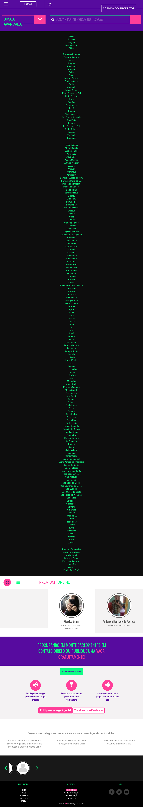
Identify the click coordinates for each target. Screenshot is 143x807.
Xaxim (71, 539)
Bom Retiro (71, 202)
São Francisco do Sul (71, 471)
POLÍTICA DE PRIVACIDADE (71, 793)
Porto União (71, 423)
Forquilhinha (71, 270)
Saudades (71, 498)
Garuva (71, 279)
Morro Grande (71, 390)
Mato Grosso (71, 96)
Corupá (71, 249)
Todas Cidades (71, 145)
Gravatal (71, 291)
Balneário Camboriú (71, 184)
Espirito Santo (71, 81)
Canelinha (71, 225)
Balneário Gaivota (71, 187)
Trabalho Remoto (71, 57)
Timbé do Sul (71, 516)
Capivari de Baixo (71, 231)
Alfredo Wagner (71, 163)
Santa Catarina (71, 129)
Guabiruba (71, 294)
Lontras (71, 372)
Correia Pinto (71, 246)
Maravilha (71, 381)
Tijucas (71, 512)
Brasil (71, 36)
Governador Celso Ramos (71, 285)
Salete (71, 447)
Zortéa (71, 542)
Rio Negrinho (71, 441)
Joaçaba (71, 354)
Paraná (71, 111)
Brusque (71, 211)
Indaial (71, 324)
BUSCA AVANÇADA (13, 20)
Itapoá (71, 339)
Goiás (71, 84)
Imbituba (71, 318)
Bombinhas (71, 205)
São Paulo (71, 135)
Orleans (71, 399)
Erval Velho (71, 264)
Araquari (71, 169)
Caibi (71, 217)
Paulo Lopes (71, 405)
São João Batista (71, 474)
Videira (71, 533)
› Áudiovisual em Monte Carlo (71, 740)
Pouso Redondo (71, 426)
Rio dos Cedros (71, 438)
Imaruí (71, 315)
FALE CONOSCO (71, 798)
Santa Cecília (71, 456)
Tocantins (71, 138)
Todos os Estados (71, 54)
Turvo (71, 528)
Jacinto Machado (71, 345)
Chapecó (71, 237)
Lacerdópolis (71, 360)
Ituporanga (71, 342)
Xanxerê (71, 536)
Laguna (71, 366)
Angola (71, 42)
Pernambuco (71, 105)
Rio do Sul (71, 435)
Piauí (71, 108)
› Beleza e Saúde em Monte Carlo (119, 740)
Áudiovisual (71, 555)
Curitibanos (71, 258)
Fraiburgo (71, 273)
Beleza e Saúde (71, 558)
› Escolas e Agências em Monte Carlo (24, 743)
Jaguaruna (71, 348)
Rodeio (71, 444)
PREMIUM (47, 582)
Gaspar (71, 282)
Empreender (80, 804)
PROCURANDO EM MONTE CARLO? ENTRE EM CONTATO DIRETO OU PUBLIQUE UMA (71, 651)
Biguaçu (71, 196)
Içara (71, 309)
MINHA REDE (24, 798)
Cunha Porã (71, 255)
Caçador (71, 213)
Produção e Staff (71, 570)
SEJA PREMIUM (71, 790)
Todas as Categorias (71, 549)
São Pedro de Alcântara (71, 495)
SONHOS (23, 801)
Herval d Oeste (71, 303)
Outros (71, 567)
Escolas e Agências (71, 561)
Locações (71, 564)
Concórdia (71, 243)
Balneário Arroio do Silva (71, 178)
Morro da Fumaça (71, 387)
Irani (71, 327)
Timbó (71, 518)
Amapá (71, 69)
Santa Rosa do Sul (71, 459)
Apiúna (71, 166)
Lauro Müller (71, 369)
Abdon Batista (71, 148)
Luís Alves (71, 375)
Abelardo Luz (71, 151)
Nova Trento (71, 396)
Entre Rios (71, 261)
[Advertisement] (24, 608)
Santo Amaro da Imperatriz (71, 462)
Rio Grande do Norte (71, 117)
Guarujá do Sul (71, 300)
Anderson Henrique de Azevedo (119, 621)
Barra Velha (71, 190)
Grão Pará (71, 288)
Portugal (71, 39)
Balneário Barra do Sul (71, 181)
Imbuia (71, 321)
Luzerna (71, 378)
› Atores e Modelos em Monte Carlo (23, 740)
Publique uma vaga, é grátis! (55, 710)
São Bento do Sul (71, 465)
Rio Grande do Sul (71, 126)
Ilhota (71, 312)
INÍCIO (24, 790)
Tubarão (71, 524)
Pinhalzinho (71, 414)
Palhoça (71, 402)
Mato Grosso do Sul (71, 93)
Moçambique (71, 45)
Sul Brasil (71, 510)
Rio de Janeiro (71, 114)
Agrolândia (71, 154)
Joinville (71, 357)
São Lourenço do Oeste (71, 486)
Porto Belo (71, 420)
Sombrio (71, 507)
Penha (71, 408)
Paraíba (71, 102)
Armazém (71, 175)
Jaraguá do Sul (71, 351)
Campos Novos (71, 223)
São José (71, 480)
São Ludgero (71, 489)
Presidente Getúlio (71, 429)
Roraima (71, 123)
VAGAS (24, 793)
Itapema (71, 336)
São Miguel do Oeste (71, 492)
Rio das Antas (71, 432)
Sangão (71, 453)
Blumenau (71, 199)
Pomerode (71, 417)
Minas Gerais (71, 90)
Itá (71, 330)
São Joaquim (71, 477)
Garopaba (71, 276)
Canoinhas (71, 228)
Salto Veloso (71, 450)
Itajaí (71, 333)
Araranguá (71, 172)
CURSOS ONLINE (24, 795)
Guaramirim (71, 297)
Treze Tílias (71, 522)
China (71, 48)
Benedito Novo (71, 193)
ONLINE (64, 582)
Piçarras (71, 411)
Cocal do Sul (71, 240)
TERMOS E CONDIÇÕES (71, 795)
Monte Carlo (71, 384)
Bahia (71, 72)
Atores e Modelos (71, 552)
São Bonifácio (71, 468)
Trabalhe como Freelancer (88, 710)
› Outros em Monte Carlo (119, 743)
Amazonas (71, 66)
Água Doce (71, 157)
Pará (71, 99)
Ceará (71, 75)
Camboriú (71, 219)
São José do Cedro (71, 483)
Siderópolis (71, 504)
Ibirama (71, 306)
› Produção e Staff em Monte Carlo (24, 746)
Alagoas (71, 63)
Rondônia (71, 120)
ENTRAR (28, 4)
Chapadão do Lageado (71, 234)
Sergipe (71, 132)
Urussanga (71, 530)
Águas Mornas (71, 160)
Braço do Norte (71, 207)
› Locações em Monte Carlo (71, 743)
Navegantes (71, 393)
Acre (71, 60)
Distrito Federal (71, 78)
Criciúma (71, 252)
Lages (71, 363)
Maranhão (71, 87)
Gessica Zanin (71, 621)
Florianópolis (71, 267)
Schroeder (71, 501)
